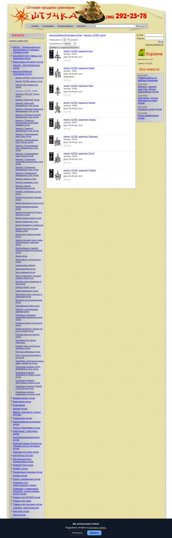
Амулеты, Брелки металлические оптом (25, 187)
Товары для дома (22, 501)
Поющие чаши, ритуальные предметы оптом (27, 347)
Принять (94, 533)
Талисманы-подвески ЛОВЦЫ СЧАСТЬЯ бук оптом (28, 387)
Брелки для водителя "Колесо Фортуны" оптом (28, 213)
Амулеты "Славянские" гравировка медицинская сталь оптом (29, 161)
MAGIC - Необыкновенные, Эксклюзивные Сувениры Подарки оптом (27, 50)
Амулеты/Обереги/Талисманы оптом (22, 72)
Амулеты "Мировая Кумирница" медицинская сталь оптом (29, 110)
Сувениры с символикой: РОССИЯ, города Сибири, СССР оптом (26, 491)
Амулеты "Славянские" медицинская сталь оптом (27, 168)
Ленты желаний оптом (25, 272)
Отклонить (77, 533)
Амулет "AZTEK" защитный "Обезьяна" (80, 136)
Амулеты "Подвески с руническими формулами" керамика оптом (27, 122)
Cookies (35, 26)
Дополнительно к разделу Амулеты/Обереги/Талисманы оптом (28, 250)
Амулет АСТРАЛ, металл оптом (29, 78)
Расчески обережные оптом (27, 352)
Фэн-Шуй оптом (21, 511)
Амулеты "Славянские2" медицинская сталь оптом (27, 174)
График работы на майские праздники (148, 79)
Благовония (19, 405)
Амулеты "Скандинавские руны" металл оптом (26, 155)
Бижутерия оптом (22, 401)
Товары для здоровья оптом (27, 504)
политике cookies (97, 527)
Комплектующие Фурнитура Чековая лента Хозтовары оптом (27, 446)
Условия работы (65, 26)
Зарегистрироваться (154, 45)
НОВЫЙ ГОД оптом (23, 465)
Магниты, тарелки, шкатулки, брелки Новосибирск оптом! (148, 89)
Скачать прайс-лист (18, 41)
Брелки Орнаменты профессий (29, 225)
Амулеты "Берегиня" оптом (27, 100)
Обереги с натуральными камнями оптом (26, 310)
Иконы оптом (21, 256)
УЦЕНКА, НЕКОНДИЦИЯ (26, 508)
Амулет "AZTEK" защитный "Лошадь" (79, 120)
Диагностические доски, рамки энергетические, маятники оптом (29, 242)
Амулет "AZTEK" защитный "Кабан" (79, 68)
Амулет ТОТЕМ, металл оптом (29, 81)
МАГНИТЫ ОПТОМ (23, 455)
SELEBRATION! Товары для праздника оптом (27, 57)
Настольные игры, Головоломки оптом (23, 460)
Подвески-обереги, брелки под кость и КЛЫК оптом (29, 330)
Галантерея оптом (22, 418)
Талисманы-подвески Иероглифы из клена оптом (27, 381)
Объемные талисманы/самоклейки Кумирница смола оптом (28, 317)
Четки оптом (19, 515)
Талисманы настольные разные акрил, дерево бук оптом (29, 362)
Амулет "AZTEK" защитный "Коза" (78, 86)
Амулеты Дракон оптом (25, 179)
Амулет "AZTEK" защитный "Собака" (79, 170)
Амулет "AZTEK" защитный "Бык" (78, 51)
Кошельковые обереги (25, 265)
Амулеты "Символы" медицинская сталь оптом (27, 129)
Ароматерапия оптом (24, 398)
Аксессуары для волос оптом (28, 62)
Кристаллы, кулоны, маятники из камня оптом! (148, 100)
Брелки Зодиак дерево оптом (28, 218)
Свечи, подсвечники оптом (26, 479)
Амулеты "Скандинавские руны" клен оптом (26, 135)
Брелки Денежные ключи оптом (29, 203)
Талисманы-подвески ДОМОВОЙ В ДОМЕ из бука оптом (27, 374)
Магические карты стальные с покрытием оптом (28, 295)
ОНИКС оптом (20, 468)
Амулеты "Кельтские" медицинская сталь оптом (27, 104)
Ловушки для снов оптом (26, 452)
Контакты (81, 26)
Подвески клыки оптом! (150, 109)
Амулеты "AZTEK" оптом (26, 90)
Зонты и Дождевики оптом (26, 428)
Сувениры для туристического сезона (24, 483)
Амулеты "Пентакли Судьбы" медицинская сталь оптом (28, 116)
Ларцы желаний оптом (25, 269)
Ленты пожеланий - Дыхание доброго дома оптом (28, 277)
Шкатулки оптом (21, 518)
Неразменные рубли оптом (27, 306)
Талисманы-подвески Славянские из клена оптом (27, 393)
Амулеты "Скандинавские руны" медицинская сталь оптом (26, 148)
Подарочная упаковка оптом (27, 472)
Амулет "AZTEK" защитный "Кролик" (79, 103)
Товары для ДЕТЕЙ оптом (26, 497)
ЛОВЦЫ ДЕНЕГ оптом (25, 287)
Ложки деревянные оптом (26, 291)
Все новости (149, 69)
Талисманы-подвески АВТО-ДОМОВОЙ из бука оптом (27, 368)
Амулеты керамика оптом (26, 182)
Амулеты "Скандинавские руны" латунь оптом (26, 141)
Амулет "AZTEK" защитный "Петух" (79, 153)
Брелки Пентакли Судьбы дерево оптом (26, 230)
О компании (48, 26)
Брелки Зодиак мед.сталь (26, 222)
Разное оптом (20, 475)
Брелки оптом (20, 408)
